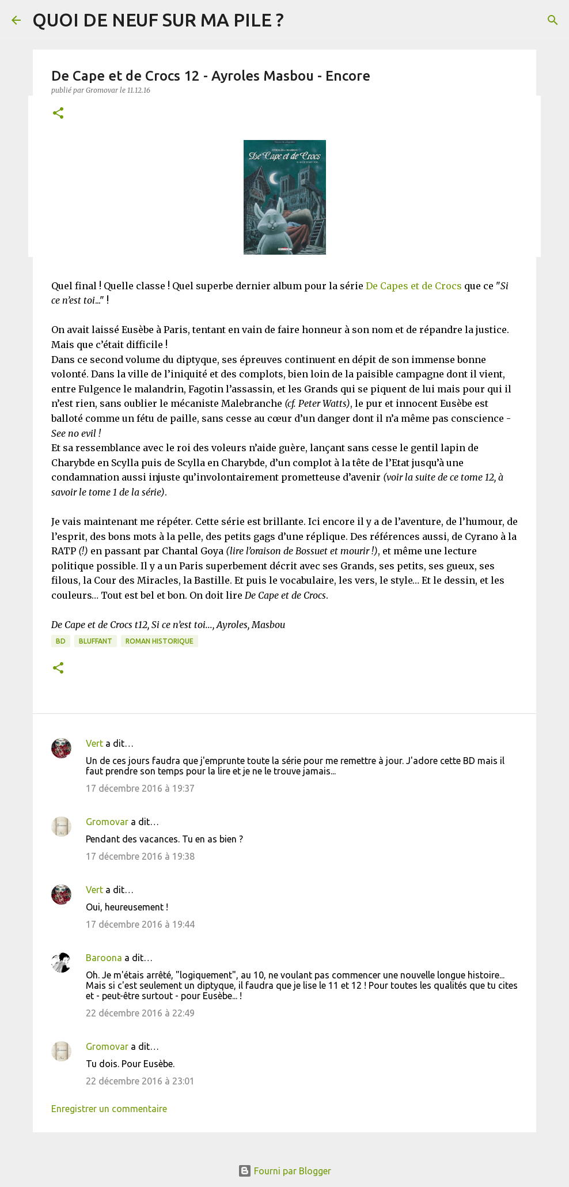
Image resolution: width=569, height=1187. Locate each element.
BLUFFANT (95, 641)
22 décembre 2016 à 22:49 (140, 1013)
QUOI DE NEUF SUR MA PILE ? (158, 19)
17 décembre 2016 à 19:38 (140, 856)
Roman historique (160, 641)
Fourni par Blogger (284, 1171)
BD (61, 641)
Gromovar (107, 821)
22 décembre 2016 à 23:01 (140, 1081)
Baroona (104, 957)
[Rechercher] (553, 20)
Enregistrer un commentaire (109, 1108)
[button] (58, 114)
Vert (94, 743)
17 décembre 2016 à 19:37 (140, 788)
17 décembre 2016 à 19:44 (140, 924)
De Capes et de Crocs (414, 286)
